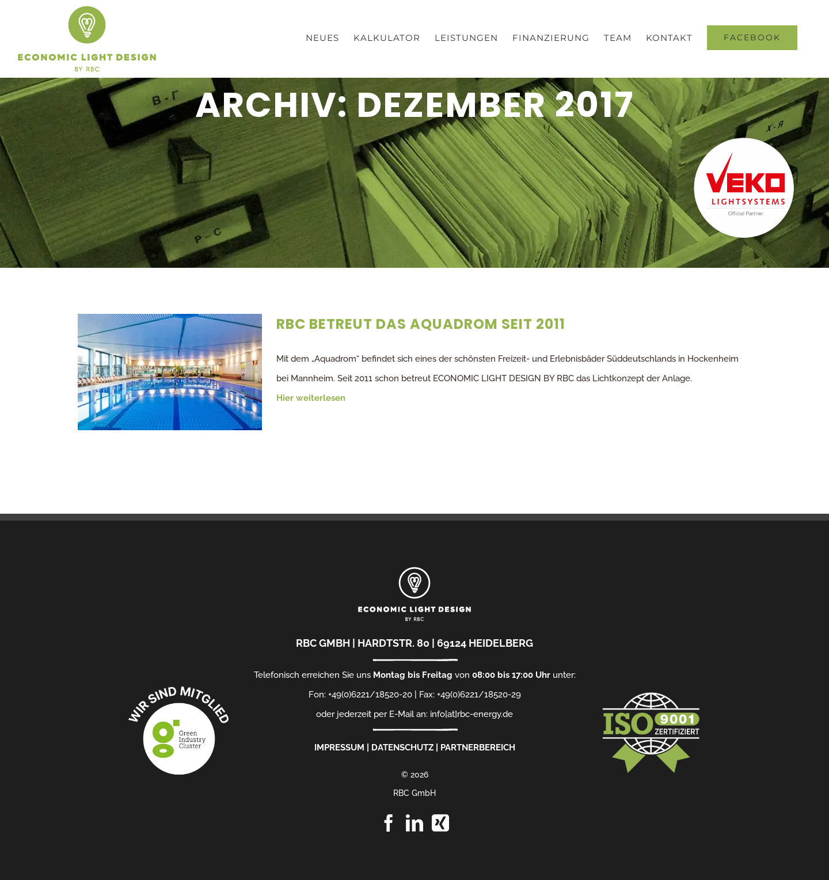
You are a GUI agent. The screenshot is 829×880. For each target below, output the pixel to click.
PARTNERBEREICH (477, 747)
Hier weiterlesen (310, 398)
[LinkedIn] (414, 823)
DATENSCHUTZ (402, 747)
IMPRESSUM (339, 747)
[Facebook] (388, 823)
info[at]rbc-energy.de (471, 714)
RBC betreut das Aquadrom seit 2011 (420, 323)
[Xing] (440, 823)
